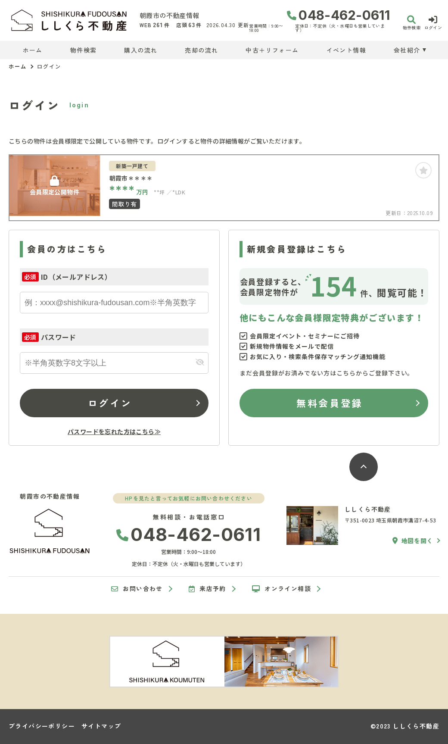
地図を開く (412, 540)
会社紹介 (407, 50)
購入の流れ (140, 50)
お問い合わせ (137, 588)
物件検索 (83, 50)
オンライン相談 (281, 588)
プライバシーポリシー (42, 726)
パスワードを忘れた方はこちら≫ (114, 431)
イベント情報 (346, 50)
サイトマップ (101, 726)
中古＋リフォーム (272, 50)
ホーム (33, 50)
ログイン (110, 403)
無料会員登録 (329, 403)
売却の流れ (201, 50)
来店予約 (207, 588)
